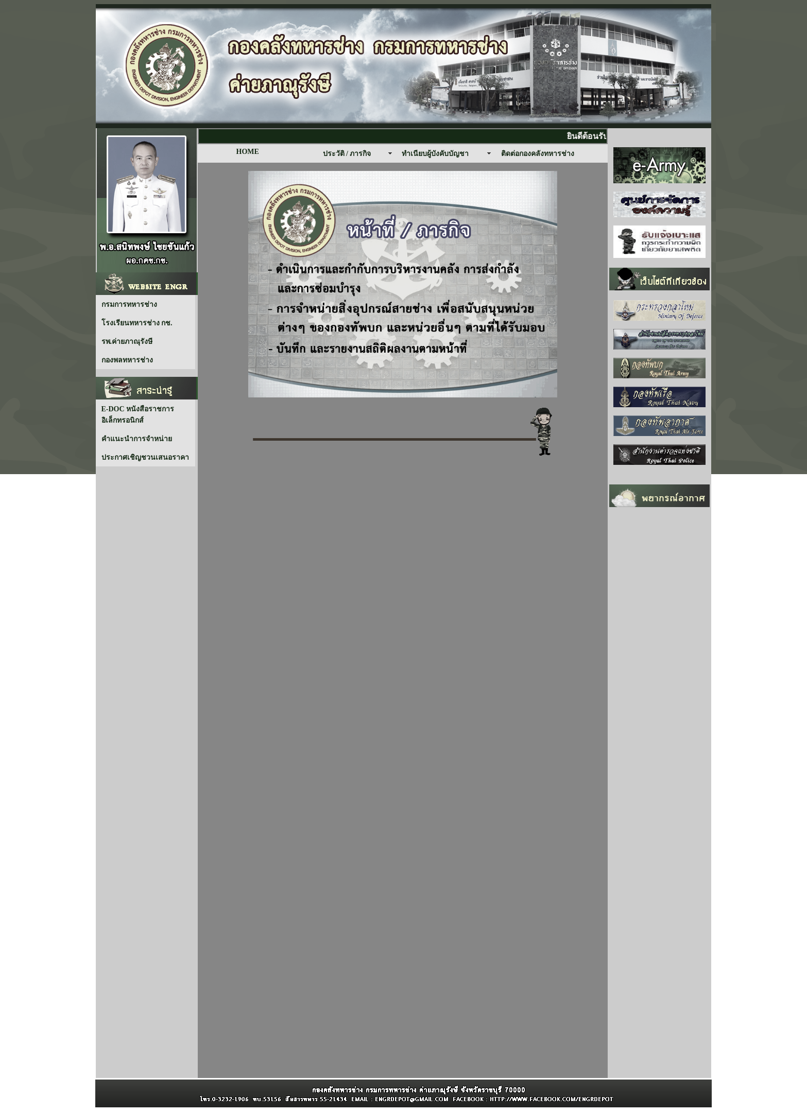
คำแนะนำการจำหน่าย (136, 439)
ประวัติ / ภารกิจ (347, 154)
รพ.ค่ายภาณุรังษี (127, 341)
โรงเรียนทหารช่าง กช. (137, 323)
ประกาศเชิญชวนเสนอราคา (145, 457)
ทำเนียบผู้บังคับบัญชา (435, 154)
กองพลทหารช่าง (127, 360)
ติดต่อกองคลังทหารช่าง (537, 154)
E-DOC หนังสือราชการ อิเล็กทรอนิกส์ (138, 414)
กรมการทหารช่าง (129, 304)
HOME (247, 151)
